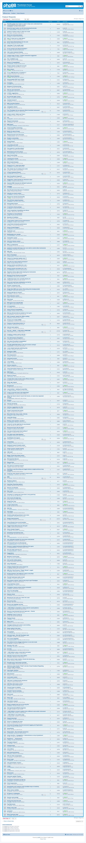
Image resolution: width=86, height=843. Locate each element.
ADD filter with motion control (15, 684)
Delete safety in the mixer (13, 628)
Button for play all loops (13, 131)
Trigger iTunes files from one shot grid (17, 525)
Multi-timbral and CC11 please (15, 151)
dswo (65, 371)
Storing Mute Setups (12, 203)
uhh (65, 641)
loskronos (10, 101)
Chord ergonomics (12, 783)
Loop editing (10, 361)
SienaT (9, 180)
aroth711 (10, 324)
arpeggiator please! (12, 106)
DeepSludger (11, 688)
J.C (64, 247)
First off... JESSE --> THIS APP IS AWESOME (18, 330)
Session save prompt (12, 797)
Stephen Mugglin (11, 663)
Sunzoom (10, 595)
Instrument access (12, 358)
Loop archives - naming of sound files (17, 389)
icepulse (10, 787)
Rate (8, 536)
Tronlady (66, 41)
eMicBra (65, 670)
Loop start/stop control (13, 584)
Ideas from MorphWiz (12, 590)
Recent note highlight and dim (15, 604)
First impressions (11, 355)
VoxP (9, 453)
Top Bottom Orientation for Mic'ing (16, 779)
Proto (9, 349)
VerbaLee (10, 435)
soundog (66, 368)
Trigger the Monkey (12, 390)
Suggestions (10, 553)
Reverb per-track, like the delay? (15, 427)
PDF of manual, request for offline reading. (18, 316)
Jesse (9, 39)
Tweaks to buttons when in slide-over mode (18, 31)
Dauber (9, 238)
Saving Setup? (11, 141)
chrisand (10, 774)
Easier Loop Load (11, 807)
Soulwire (10, 656)
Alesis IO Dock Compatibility (14, 309)
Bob (9, 97)
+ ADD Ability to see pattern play (15, 714)
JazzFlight (10, 743)
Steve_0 (65, 518)
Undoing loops (11, 745)
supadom (10, 221)
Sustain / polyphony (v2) (13, 285)
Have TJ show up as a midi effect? (16, 38)
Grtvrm (9, 46)
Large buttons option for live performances (18, 220)
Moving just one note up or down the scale (18, 597)
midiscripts (10, 66)
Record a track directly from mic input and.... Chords (21, 611)
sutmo (9, 777)
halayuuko (10, 228)
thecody (10, 753)
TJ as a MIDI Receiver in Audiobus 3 (16, 72)
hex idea (9, 649)
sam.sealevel (11, 421)
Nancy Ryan (10, 482)
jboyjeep (10, 232)
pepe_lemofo (11, 256)
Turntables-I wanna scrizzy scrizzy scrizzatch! (19, 587)
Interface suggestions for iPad (15, 407)
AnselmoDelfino (11, 235)
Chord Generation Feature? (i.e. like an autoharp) (20, 368)
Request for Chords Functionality (16, 196)
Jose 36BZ (10, 698)
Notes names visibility (13, 790)
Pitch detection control (13, 296)
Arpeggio (9, 186)
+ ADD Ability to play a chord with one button (19, 652)
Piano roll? (10, 697)
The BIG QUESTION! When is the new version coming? (21, 344)
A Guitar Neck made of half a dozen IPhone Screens (20, 379)
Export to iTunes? (11, 375)
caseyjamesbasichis (12, 460)
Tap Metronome (11, 804)
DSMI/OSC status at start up (14, 614)
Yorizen (9, 225)
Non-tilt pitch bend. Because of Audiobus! (18, 190)
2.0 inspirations (11, 306)
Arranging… (10, 83)
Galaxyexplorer (11, 259)
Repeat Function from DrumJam (15, 134)
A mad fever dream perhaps (14, 207)
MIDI (8, 477)
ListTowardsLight (11, 632)
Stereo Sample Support (13, 529)
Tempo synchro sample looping (15, 448)
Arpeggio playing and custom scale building (18, 625)
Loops (8, 766)
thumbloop (10, 702)
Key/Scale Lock (11, 231)
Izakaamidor (10, 474)
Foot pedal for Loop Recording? (15, 148)
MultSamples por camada (13, 234)
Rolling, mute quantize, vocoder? (16, 420)
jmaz (9, 561)
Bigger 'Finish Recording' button (15, 455)
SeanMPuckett (11, 554)
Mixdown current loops (13, 556)
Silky (9, 214)
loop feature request (12, 701)
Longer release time (12, 504)
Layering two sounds (12, 158)
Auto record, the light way (14, 498)
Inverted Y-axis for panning (14, 690)
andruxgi (10, 502)
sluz (9, 722)
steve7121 (10, 380)
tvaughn (10, 801)
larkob (9, 471)
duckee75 (10, 439)
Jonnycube (10, 516)
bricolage (10, 646)
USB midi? (10, 452)
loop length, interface (12, 670)
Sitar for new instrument (13, 89)
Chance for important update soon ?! (17, 258)
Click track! (10, 694)
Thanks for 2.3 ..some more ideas (16, 165)
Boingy (9, 139)
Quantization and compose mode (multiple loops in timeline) (23, 786)
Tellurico (10, 691)
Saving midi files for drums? (14, 292)
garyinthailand (11, 129)
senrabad (10, 184)
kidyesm (10, 750)
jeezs (9, 794)
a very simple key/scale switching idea (17, 348)
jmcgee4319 (10, 90)
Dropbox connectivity (12, 138)
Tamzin (9, 695)
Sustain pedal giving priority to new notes (18, 515)
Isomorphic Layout (12, 237)
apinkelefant (10, 335)
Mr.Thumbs (10, 376)
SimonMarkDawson (12, 373)
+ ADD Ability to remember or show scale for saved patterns (23, 608)
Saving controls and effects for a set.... (17, 265)
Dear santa (10, 491)
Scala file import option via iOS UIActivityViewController (22, 28)
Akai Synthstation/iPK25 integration (16, 708)
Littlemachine (11, 446)
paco (9, 591)
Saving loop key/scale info (14, 800)
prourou (10, 622)
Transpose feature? (12, 742)
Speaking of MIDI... (12, 351)
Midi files (9, 508)
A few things (10, 441)
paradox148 (10, 104)
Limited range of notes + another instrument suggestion (22, 55)
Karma (9, 156)
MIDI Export (10, 372)
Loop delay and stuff (12, 145)
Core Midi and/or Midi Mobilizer (15, 434)
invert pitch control (12, 677)
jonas (9, 674)
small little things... (12, 417)
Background (10, 385)
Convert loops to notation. (14, 687)
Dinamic (9, 400)
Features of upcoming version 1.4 (16, 323)
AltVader (10, 581)
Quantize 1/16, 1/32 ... (12, 645)
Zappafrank (10, 760)
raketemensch (11, 393)
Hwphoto (10, 369)
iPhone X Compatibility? (13, 62)
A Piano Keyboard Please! (14, 172)
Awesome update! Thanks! (14, 776)
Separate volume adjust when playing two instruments (21, 272)
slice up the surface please (14, 560)
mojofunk (10, 208)
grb (9, 286)
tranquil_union (11, 609)
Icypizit (9, 36)
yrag (9, 43)
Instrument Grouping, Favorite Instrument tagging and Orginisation (24, 725)
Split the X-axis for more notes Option (17, 655)
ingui (9, 107)
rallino (9, 463)
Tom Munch (10, 404)
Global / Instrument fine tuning (15, 410)
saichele (10, 442)
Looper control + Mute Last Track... (16, 114)
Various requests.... (12, 365)
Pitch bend (10, 299)
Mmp (9, 526)
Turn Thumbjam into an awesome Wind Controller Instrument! (23, 110)
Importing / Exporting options (15, 484)
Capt (9, 386)
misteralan (10, 245)
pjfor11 (9, 466)
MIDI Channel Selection (13, 76)
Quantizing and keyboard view (15, 532)
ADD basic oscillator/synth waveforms (17, 680)
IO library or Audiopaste (13, 793)
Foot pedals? (10, 631)
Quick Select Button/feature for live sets (17, 42)
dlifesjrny (10, 588)
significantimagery (67, 789)
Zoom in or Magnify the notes (15, 721)
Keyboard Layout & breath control (16, 445)
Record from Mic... (12, 601)
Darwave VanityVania (12, 125)
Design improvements (13, 518)
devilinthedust (11, 767)
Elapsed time (10, 462)
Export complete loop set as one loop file (18, 704)
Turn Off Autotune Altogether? (15, 337)
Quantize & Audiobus (12, 217)
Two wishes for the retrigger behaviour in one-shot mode (22, 642)
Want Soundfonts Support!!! (14, 176)
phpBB (38, 837)
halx (9, 60)
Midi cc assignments (12, 244)
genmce (10, 317)
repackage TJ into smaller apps (15, 45)
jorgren (9, 428)
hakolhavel (10, 338)
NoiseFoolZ (10, 574)
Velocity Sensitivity (12, 403)
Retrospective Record (13, 459)
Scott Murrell (11, 159)
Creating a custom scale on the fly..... (17, 334)
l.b (8, 218)
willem (9, 211)
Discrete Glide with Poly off (14, 549)
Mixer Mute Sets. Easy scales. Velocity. (17, 414)
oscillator (10, 94)
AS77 (9, 87)
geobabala (10, 26)
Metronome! (10, 773)
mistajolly (10, 187)
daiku (9, 163)
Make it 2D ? (10, 621)
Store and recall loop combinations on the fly (19, 282)
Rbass (9, 739)
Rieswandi (10, 122)
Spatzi (9, 798)
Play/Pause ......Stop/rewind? (14, 738)
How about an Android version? (15, 465)
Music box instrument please (14, 35)
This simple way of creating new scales (17, 169)
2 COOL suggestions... (13, 93)
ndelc (9, 359)
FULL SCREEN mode (12, 59)
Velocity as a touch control (14, 193)
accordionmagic (11, 152)
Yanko (9, 170)
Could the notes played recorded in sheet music (19, 473)
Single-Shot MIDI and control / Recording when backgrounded (23, 289)
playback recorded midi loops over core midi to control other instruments (26, 248)
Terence (10, 519)
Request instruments (12, 121)
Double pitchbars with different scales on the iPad (20, 573)
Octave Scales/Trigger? (13, 227)
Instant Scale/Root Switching (14, 128)
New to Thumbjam (12, 255)
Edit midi (9, 251)
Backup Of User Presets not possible (17, 275)
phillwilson (10, 166)
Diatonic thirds (11, 594)
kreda (9, 356)
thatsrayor (10, 293)
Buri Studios (10, 331)
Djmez (9, 668)
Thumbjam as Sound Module (14, 213)
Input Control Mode (12, 155)
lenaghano (10, 612)
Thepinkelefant (11, 266)
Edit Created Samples (13, 162)
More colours (10, 69)
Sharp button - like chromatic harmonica (17, 732)
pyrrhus (10, 746)
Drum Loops (10, 759)
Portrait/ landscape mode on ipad (16, 577)
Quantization (10, 728)
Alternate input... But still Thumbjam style (18, 635)
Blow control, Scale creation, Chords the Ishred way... (21, 659)
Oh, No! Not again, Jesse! (14, 96)
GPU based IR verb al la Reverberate (16, 543)
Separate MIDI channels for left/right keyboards (19, 183)
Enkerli (9, 142)
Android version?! (12, 100)
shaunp (9, 808)
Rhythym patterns (12, 480)
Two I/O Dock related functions (15, 200)
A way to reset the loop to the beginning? (18, 392)
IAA (8, 117)
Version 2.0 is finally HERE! (14, 319)
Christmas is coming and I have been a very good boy (21, 494)
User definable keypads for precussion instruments (20, 539)
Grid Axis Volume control (13, 241)
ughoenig (10, 530)
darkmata (10, 132)
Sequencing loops (12, 718)
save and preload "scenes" (14, 762)
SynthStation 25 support (13, 438)
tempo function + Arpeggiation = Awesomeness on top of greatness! (25, 735)
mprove (10, 73)
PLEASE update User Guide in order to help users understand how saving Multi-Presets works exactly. (24, 24)
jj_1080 (65, 288)
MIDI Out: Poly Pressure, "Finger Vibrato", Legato (20, 570)
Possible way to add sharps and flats (17, 662)
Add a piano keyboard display (15, 52)
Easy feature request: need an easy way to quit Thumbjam (22, 580)
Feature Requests (9, 17)
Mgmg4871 (10, 118)
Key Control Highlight (13, 638)
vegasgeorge (11, 488)
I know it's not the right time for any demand (18, 424)
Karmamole (10, 63)
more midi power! (11, 563)
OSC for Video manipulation (14, 755)
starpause (66, 341)
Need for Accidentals (12, 487)
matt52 (9, 709)
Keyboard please (11, 53)
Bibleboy (10, 300)
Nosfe (9, 401)
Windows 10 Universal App (14, 86)
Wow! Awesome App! (12, 814)
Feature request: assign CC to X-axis (16, 65)
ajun (65, 28)
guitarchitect (10, 320)
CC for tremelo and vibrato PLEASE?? (17, 48)
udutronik (10, 492)
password (9, 811)
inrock (9, 602)
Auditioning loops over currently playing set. (19, 278)
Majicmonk (10, 252)
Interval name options (13, 327)
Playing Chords (11, 618)
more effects (10, 749)
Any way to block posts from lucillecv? (17, 431)
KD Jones (10, 671)
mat (9, 425)
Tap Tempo (10, 511)
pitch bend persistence (13, 752)
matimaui (10, 478)
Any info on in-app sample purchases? (17, 261)
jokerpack (10, 249)
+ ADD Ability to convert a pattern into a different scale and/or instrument (26, 711)
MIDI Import (10, 124)
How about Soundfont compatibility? (16, 341)
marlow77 (10, 290)
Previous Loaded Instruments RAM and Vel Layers (20, 546)
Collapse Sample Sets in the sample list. (17, 566)
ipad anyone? (10, 673)
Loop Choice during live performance (17, 224)
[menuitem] (11, 11)
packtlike (10, 636)
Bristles (9, 578)
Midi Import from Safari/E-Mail (15, 302)
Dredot (9, 310)
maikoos (65, 23)
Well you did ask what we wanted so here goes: (19, 313)
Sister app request (12, 382)
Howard (10, 84)
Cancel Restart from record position (16, 522)
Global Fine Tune (11, 501)
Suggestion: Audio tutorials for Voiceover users (19, 179)
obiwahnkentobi (67, 131)
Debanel (10, 80)
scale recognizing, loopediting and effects (18, 210)
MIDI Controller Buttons (13, 103)
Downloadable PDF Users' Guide (15, 79)
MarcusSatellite (13, 29)
